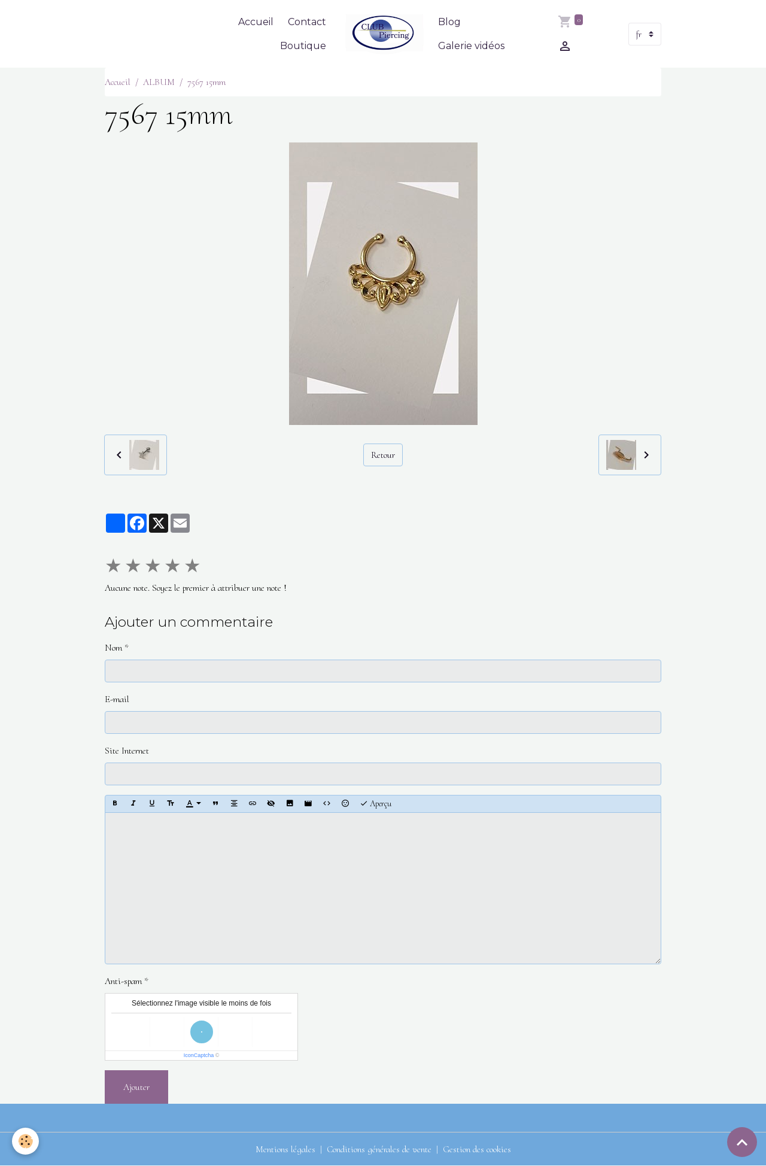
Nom (113, 648)
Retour (383, 455)
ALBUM (159, 82)
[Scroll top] (742, 1142)
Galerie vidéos (471, 45)
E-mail (117, 699)
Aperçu (375, 803)
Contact (307, 22)
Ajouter (136, 1087)
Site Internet (127, 751)
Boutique (303, 45)
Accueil (255, 22)
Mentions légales (285, 1149)
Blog (449, 22)
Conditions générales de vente (379, 1149)
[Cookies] (25, 1141)
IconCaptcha (199, 1055)
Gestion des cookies (477, 1149)
